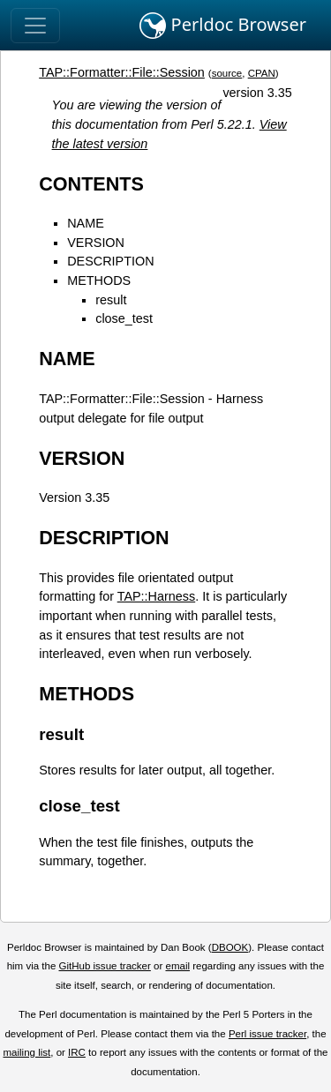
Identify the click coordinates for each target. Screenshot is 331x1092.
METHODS (99, 280)
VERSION (95, 243)
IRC (77, 1052)
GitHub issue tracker (105, 966)
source (227, 73)
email (177, 966)
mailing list (26, 1052)
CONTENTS (91, 184)
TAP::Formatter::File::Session (122, 72)
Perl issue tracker (267, 1033)
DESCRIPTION (110, 261)
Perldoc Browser (222, 25)
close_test (124, 318)
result (110, 300)
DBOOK (230, 947)
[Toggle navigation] (35, 25)
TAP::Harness (156, 596)
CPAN (261, 73)
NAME (85, 223)
